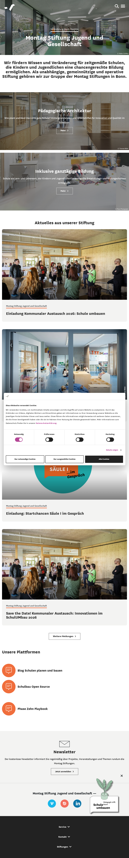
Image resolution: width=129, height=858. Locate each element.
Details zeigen (112, 450)
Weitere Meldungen (64, 636)
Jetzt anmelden (64, 771)
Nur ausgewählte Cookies (64, 459)
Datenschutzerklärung (46, 423)
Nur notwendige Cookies (25, 459)
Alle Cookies (104, 459)
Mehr (65, 130)
